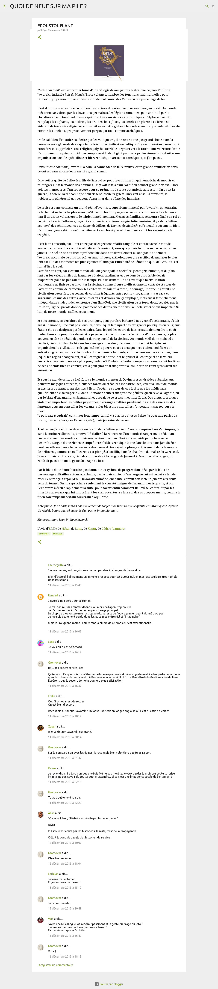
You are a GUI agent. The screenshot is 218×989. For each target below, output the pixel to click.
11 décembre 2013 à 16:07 (64, 631)
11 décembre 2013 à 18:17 (64, 716)
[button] (39, 37)
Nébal (66, 528)
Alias (51, 813)
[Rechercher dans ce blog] (196, 6)
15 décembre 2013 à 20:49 (64, 908)
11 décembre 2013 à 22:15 (64, 782)
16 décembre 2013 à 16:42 (64, 935)
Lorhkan (53, 873)
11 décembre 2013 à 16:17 (64, 652)
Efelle (53, 528)
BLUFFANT (44, 533)
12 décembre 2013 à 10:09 (64, 842)
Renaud (53, 595)
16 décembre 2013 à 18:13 (64, 956)
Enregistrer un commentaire (55, 965)
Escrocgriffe (56, 565)
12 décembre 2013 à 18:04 (64, 863)
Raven (52, 768)
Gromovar (54, 662)
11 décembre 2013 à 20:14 (64, 737)
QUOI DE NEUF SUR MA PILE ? (48, 6)
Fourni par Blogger (109, 984)
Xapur (92, 528)
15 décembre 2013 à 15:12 (64, 887)
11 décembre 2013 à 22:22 (64, 802)
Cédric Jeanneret (113, 528)
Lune (78, 528)
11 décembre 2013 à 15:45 (64, 585)
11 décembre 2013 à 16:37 (64, 685)
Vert (50, 918)
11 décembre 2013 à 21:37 (64, 758)
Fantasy (57, 533)
